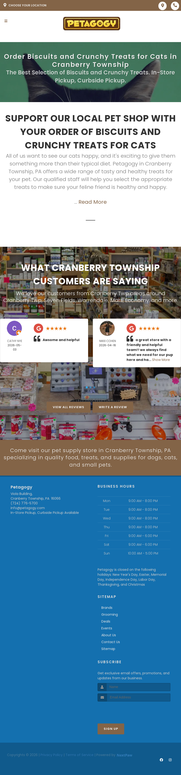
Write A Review (113, 407)
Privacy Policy (52, 755)
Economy (137, 300)
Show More (161, 359)
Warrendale (93, 300)
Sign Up (111, 729)
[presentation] (123, 710)
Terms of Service (80, 755)
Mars (116, 300)
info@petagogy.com (28, 508)
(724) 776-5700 (24, 503)
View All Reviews (68, 407)
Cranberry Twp (22, 300)
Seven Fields (59, 300)
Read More (92, 202)
